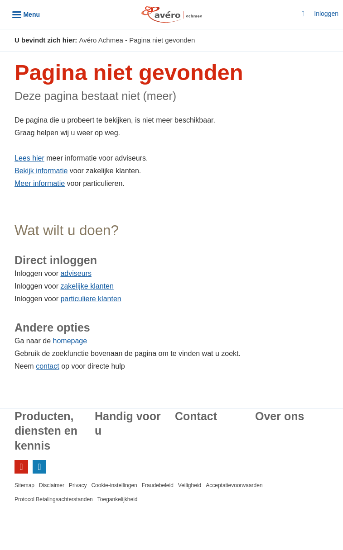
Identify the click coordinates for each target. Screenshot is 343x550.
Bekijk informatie (41, 171)
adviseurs (75, 273)
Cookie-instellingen (114, 485)
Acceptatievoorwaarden (234, 485)
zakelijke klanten (86, 286)
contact (47, 366)
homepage (70, 341)
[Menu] (26, 14)
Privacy (78, 485)
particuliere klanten (90, 299)
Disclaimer (51, 485)
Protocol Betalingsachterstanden (53, 499)
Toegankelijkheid (117, 499)
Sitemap (24, 485)
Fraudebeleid (158, 485)
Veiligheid (189, 485)
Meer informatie (39, 183)
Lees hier (29, 158)
